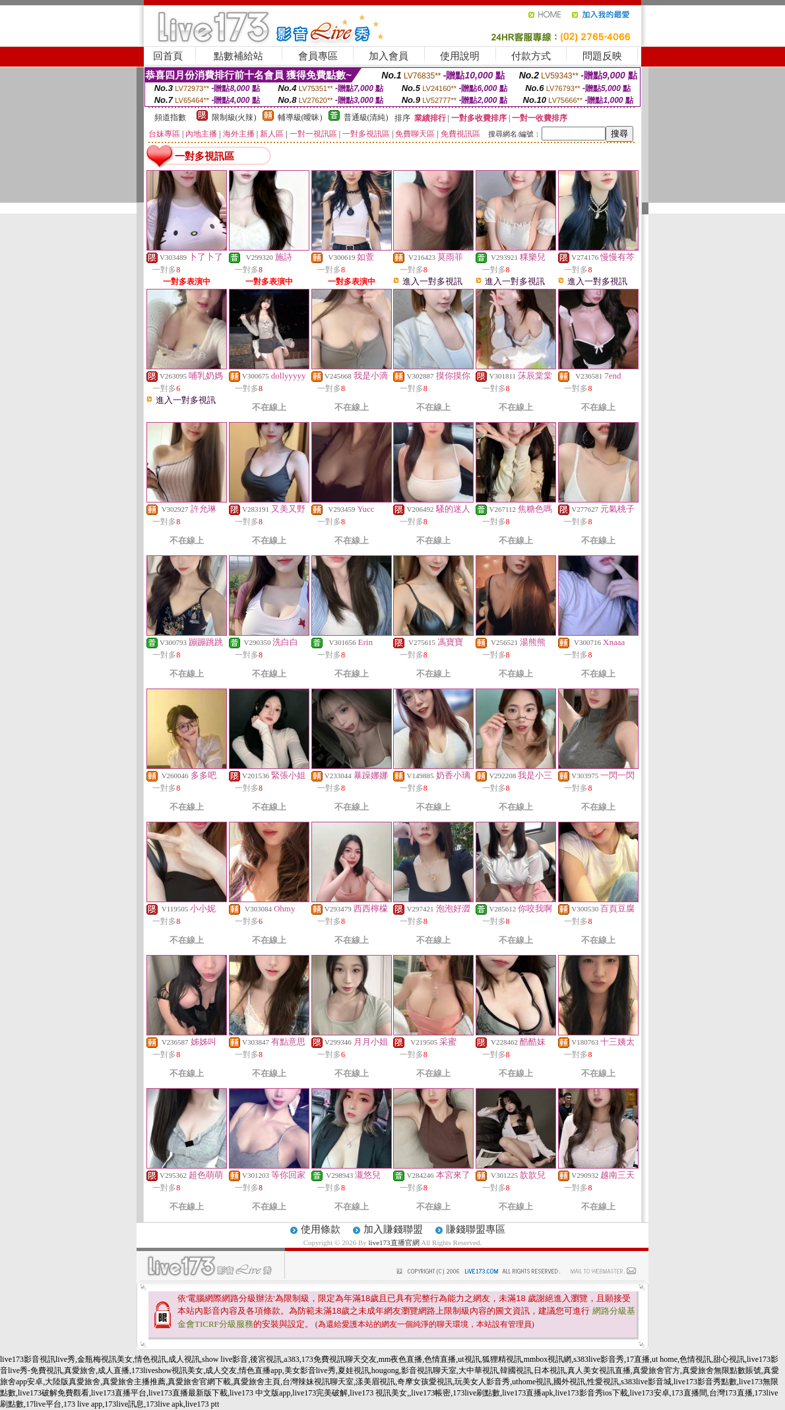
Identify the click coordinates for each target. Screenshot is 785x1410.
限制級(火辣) (234, 117)
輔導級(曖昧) (300, 117)
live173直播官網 (394, 1242)
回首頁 (168, 56)
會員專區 (318, 56)
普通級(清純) (366, 117)
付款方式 (531, 56)
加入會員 (388, 56)
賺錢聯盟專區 (475, 1229)
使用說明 (460, 56)
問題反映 (602, 56)
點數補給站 (238, 56)
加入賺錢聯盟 (393, 1229)
